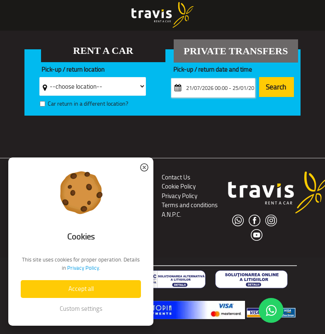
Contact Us (176, 177)
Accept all (81, 288)
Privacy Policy (179, 196)
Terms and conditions (190, 205)
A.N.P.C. (171, 214)
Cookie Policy (179, 186)
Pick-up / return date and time (212, 70)
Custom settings (81, 308)
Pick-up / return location (72, 70)
